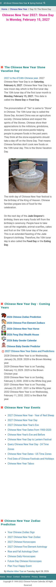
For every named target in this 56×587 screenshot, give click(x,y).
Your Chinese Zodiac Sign (21, 532)
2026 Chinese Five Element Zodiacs (26, 322)
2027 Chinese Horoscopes (22, 541)
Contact (16, 577)
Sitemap (42, 577)
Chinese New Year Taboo (21, 463)
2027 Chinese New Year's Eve (23, 425)
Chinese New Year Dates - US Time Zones (30, 453)
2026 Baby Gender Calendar (22, 340)
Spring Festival (36, 3)
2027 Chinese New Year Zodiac (24, 537)
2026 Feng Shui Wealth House (23, 334)
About (9, 577)
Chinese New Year (18, 9)
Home (4, 9)
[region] (28, 43)
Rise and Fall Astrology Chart (23, 551)
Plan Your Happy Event (20, 566)
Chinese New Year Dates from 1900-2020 (29, 429)
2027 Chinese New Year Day (22, 420)
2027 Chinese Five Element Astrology (27, 546)
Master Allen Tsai (15, 571)
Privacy (35, 577)
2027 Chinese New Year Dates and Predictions (29, 351)
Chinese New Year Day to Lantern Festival (30, 439)
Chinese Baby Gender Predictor (23, 346)
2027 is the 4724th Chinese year (21, 78)
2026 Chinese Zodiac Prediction (24, 317)
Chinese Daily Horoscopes (21, 556)
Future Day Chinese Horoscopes (25, 561)
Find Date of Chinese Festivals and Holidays (31, 458)
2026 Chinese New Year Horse (23, 328)
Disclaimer (25, 577)
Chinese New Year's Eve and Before (26, 434)
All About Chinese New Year (15, 3)
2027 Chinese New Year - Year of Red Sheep (31, 415)
